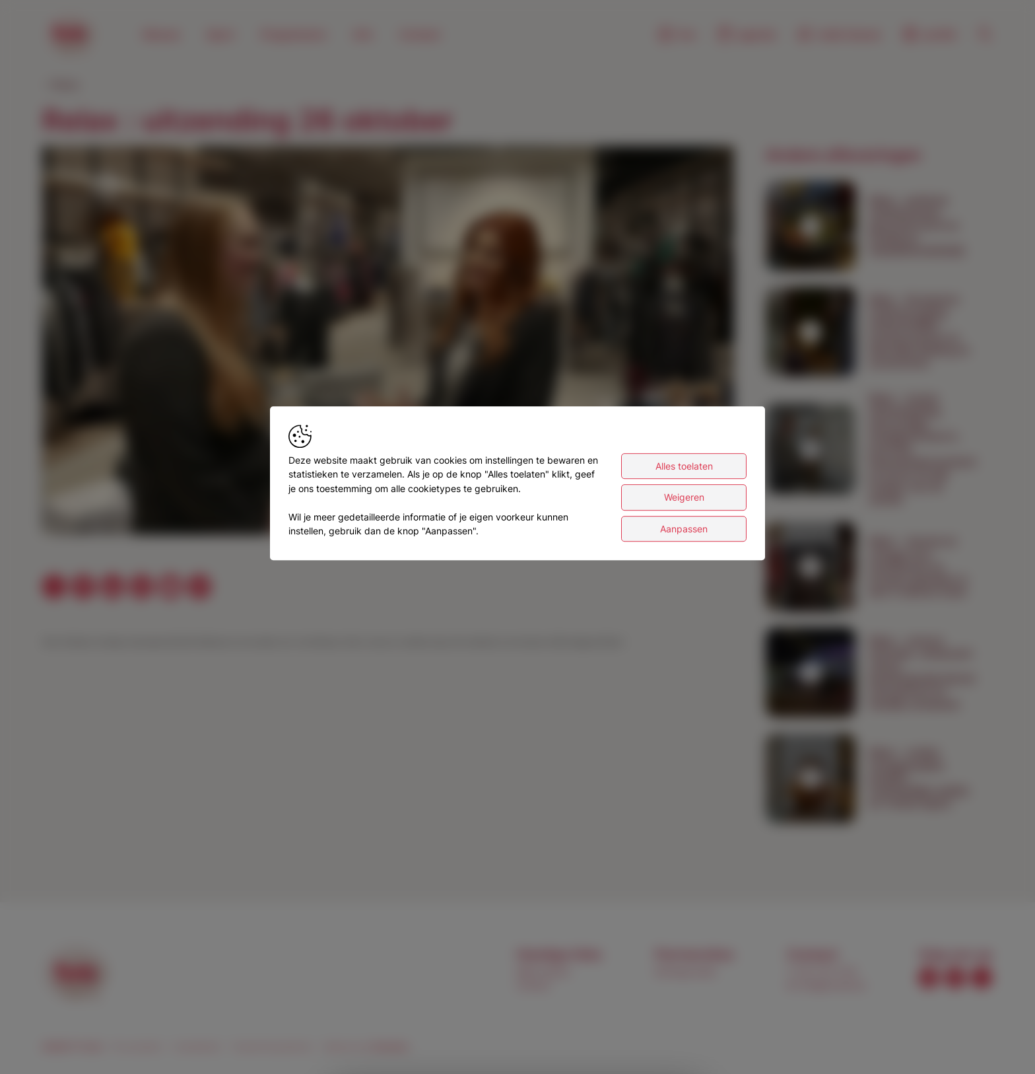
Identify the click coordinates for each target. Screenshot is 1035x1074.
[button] (390, 343)
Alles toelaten (684, 466)
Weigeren (684, 497)
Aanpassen (684, 528)
